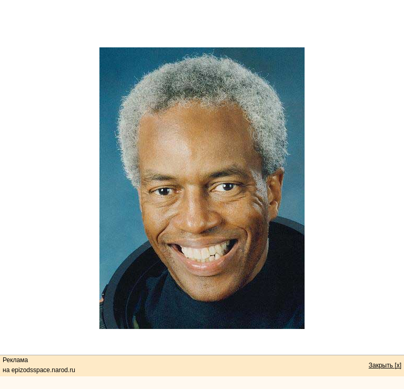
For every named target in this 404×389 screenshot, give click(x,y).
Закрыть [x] (385, 365)
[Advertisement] (202, 23)
